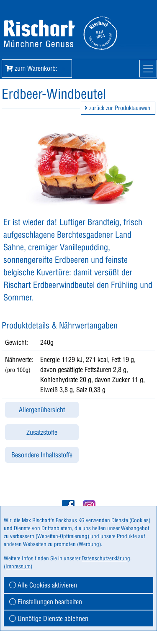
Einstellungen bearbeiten (45, 602)
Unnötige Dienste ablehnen (48, 618)
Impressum (18, 566)
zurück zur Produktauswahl (118, 108)
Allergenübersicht (42, 409)
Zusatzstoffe (41, 432)
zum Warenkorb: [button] (36, 68)
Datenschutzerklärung (106, 558)
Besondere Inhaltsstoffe (41, 455)
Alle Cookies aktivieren (43, 585)
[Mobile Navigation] (148, 68)
